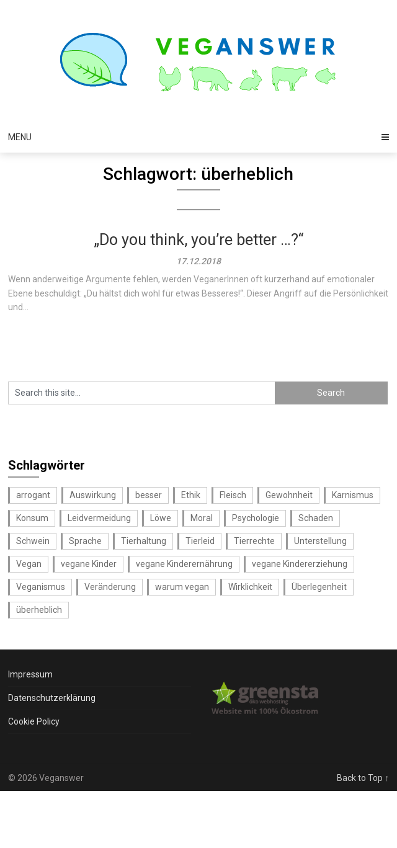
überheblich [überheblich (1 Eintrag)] (39, 610)
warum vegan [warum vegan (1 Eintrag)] (182, 587)
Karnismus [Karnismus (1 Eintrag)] (352, 495)
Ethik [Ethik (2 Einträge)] (190, 495)
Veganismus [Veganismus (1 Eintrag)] (40, 587)
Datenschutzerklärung (52, 698)
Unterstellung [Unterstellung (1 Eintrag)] (320, 541)
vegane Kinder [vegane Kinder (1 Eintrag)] (89, 564)
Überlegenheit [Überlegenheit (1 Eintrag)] (319, 587)
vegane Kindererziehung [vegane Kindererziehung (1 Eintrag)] (299, 564)
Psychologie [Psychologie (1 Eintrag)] (255, 518)
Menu (20, 137)
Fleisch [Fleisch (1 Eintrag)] (233, 495)
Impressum (30, 674)
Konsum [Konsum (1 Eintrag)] (32, 518)
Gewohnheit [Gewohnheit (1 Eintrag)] (289, 495)
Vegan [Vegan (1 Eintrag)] (29, 564)
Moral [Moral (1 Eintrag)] (201, 518)
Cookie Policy (34, 721)
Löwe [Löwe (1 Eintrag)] (160, 518)
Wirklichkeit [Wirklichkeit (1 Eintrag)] (250, 587)
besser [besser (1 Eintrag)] (148, 495)
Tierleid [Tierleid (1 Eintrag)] (200, 541)
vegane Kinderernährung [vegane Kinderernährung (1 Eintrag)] (184, 564)
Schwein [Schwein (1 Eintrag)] (33, 541)
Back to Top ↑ (363, 778)
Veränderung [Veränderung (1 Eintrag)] (110, 587)
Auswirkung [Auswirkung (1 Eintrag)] (92, 495)
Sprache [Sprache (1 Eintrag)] (85, 541)
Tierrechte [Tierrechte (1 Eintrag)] (254, 541)
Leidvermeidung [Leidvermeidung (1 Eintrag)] (99, 518)
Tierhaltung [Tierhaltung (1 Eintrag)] (143, 541)
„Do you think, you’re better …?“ (198, 240)
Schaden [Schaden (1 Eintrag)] (315, 518)
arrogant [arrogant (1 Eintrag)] (33, 495)
